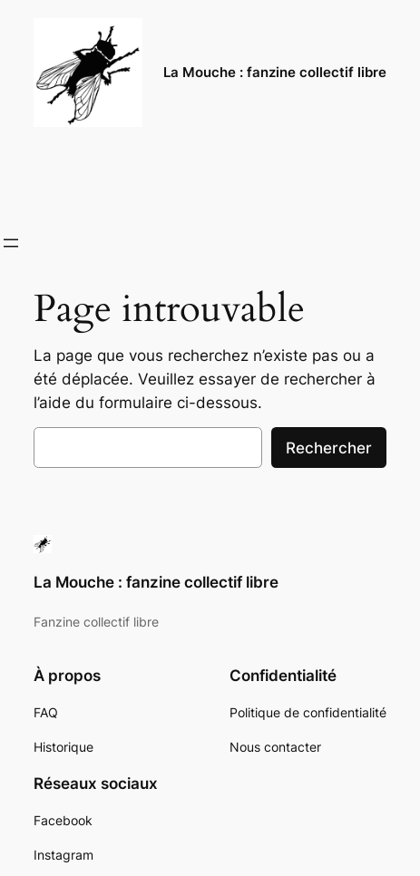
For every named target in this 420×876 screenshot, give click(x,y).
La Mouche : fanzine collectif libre (274, 72)
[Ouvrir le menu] (11, 243)
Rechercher (329, 448)
